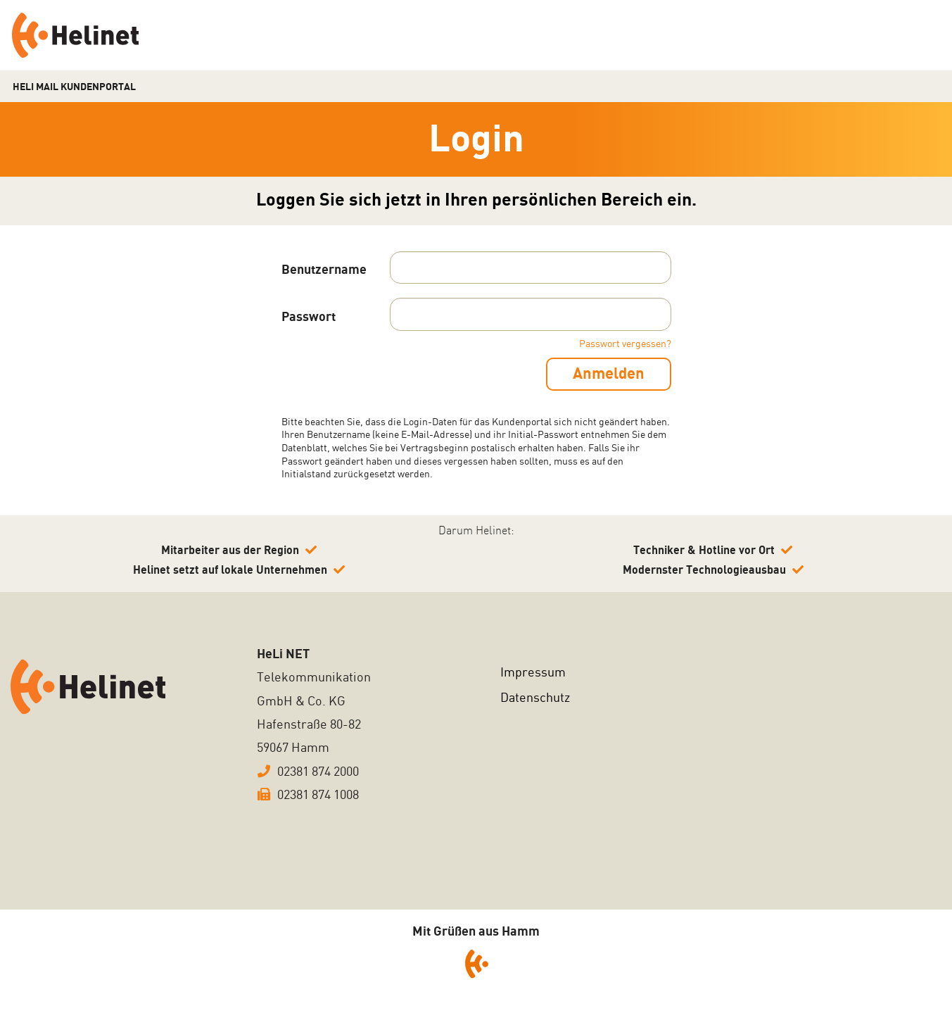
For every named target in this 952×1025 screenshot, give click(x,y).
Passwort (308, 317)
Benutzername (324, 270)
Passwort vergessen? (625, 344)
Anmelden (607, 373)
